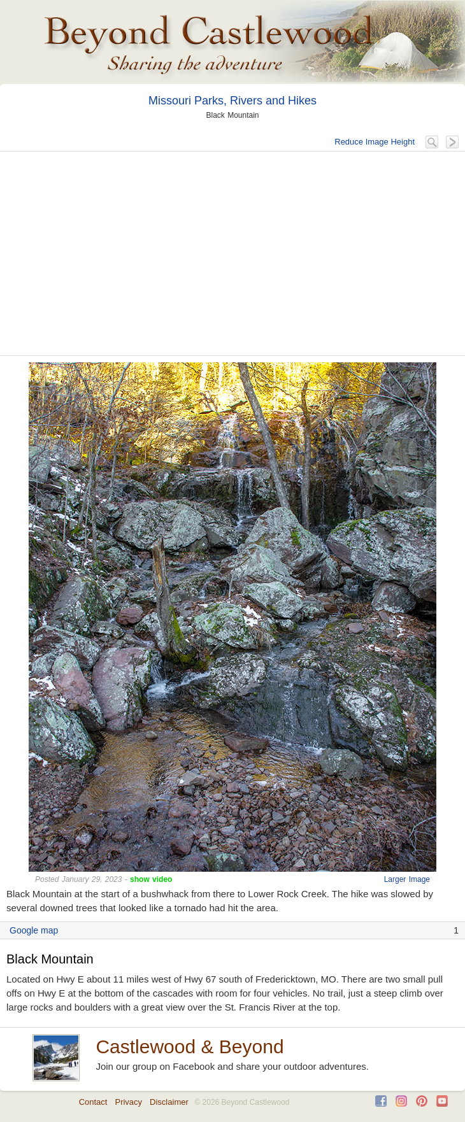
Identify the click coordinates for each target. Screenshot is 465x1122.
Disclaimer (169, 1102)
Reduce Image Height (374, 141)
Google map (34, 930)
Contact (93, 1102)
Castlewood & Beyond (189, 1046)
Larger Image (407, 879)
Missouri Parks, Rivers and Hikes (232, 100)
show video (151, 879)
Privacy (128, 1102)
